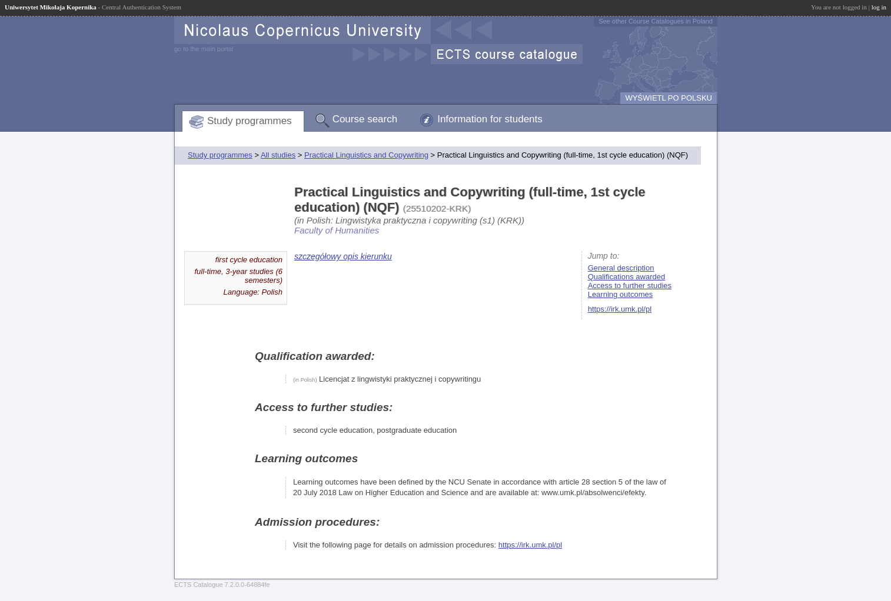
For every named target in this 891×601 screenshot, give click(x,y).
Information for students (490, 119)
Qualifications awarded (627, 276)
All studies (278, 155)
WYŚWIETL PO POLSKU (668, 98)
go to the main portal (203, 48)
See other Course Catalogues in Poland (656, 21)
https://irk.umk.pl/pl (619, 309)
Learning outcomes (620, 294)
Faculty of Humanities (336, 230)
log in (879, 7)
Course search (365, 119)
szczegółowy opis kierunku (343, 256)
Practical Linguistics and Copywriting (366, 155)
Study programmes (249, 120)
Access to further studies (629, 285)
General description (621, 267)
